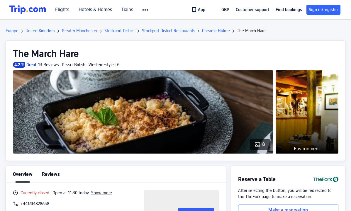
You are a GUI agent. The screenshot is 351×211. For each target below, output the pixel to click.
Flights (62, 9)
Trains (127, 9)
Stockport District (119, 30)
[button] (146, 10)
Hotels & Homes (95, 9)
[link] (198, 10)
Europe (12, 30)
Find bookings (289, 9)
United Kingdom (40, 30)
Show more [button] (101, 192)
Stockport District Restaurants (168, 30)
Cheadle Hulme (216, 30)
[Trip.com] (27, 9)
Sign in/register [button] (323, 9)
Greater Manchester (79, 30)
